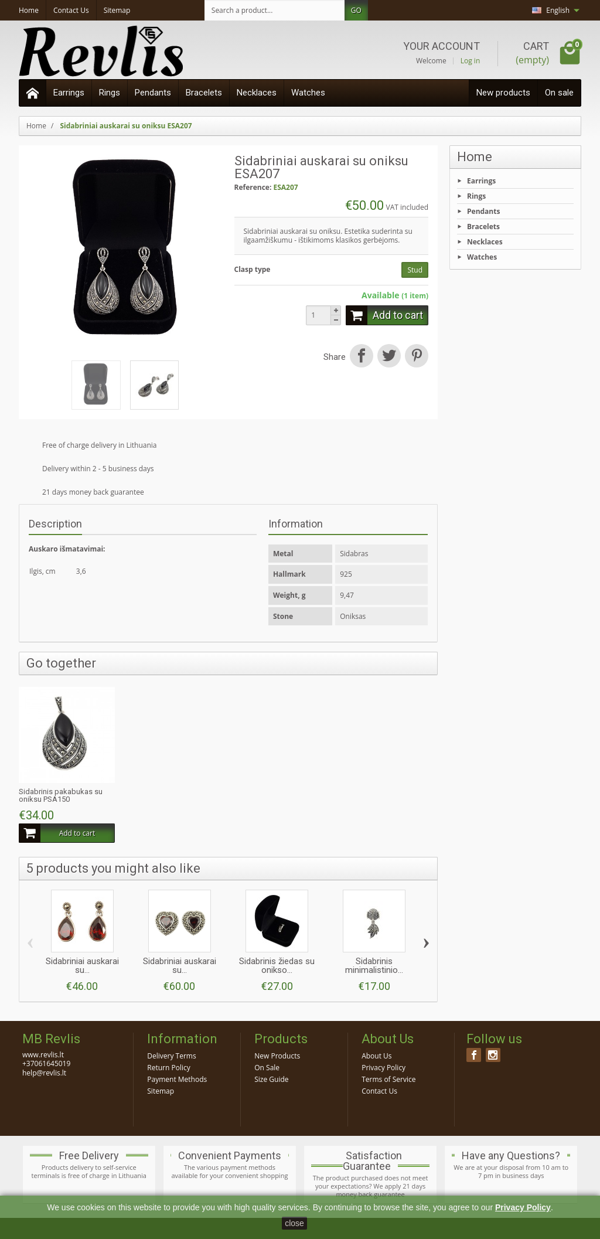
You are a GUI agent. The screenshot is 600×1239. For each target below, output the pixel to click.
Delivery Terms (171, 1056)
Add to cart (384, 315)
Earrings (68, 92)
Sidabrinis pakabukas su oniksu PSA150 (61, 795)
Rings (109, 92)
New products (503, 92)
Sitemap (160, 1091)
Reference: (253, 187)
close (294, 1223)
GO (356, 10)
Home (474, 156)
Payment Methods (177, 1079)
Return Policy (168, 1068)
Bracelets (204, 92)
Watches (308, 92)
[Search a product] (274, 10)
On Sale (266, 1068)
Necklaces (257, 92)
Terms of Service (388, 1079)
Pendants (153, 92)
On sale (559, 92)
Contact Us (379, 1091)
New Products (277, 1056)
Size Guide (271, 1079)
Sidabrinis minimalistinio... (374, 965)
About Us (376, 1056)
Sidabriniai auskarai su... (82, 965)
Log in (470, 60)
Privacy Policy (383, 1068)
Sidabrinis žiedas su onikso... (277, 965)
